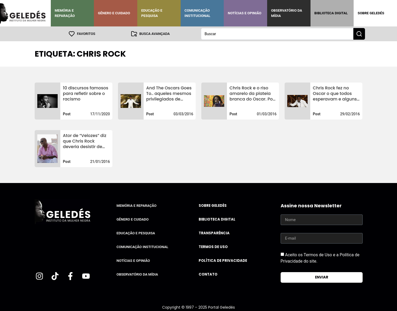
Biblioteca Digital (331, 13)
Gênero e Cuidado (114, 13)
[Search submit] (359, 34)
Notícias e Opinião (244, 13)
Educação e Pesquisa (151, 13)
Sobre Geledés (371, 13)
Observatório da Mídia (286, 13)
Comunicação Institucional (198, 13)
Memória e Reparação (65, 13)
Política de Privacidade (223, 260)
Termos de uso (213, 246)
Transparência (214, 233)
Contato (208, 274)
